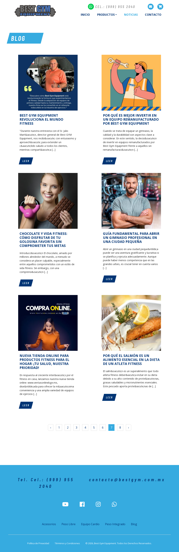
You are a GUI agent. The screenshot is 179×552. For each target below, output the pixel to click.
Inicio (85, 15)
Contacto (153, 15)
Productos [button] (106, 15)
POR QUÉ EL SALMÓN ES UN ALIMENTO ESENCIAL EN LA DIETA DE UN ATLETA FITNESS (131, 359)
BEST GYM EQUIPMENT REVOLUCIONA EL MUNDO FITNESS (41, 119)
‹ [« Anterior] (50, 427)
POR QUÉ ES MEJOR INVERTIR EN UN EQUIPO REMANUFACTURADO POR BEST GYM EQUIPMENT (131, 119)
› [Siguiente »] (128, 427)
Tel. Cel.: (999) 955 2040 (46, 483)
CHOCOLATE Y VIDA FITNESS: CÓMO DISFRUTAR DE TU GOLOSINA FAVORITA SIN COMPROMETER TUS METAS (43, 239)
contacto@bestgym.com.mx (127, 479)
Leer (26, 160)
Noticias (132, 14)
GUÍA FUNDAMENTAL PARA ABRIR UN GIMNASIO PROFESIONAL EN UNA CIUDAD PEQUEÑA (131, 237)
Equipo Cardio (90, 524)
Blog (134, 524)
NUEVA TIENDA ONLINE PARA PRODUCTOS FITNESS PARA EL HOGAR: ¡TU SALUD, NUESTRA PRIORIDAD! (44, 361)
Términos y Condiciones (67, 543)
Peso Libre (69, 524)
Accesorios (49, 524)
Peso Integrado (115, 524)
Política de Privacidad (38, 543)
